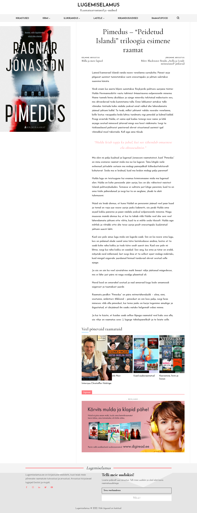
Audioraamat (141, 372)
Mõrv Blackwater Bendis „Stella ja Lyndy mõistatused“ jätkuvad (163, 62)
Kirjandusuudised (118, 372)
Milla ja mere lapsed (92, 60)
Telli (136, 498)
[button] (178, 17)
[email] (137, 490)
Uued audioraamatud (144, 376)
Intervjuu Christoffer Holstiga (97, 383)
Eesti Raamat (89, 379)
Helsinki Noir (114, 376)
